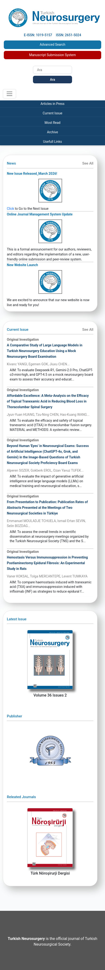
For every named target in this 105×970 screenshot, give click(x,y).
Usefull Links (52, 141)
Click (10, 208)
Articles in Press (52, 104)
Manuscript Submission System (52, 55)
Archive (52, 132)
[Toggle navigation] (9, 93)
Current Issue (52, 113)
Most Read (52, 123)
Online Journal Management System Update (40, 214)
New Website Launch (22, 265)
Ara (52, 79)
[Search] (52, 70)
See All (87, 163)
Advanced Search (52, 44)
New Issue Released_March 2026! (32, 173)
